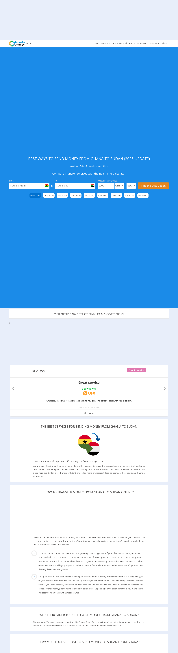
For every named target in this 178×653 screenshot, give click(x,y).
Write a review (136, 370)
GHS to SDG (35, 195)
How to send (120, 43)
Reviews (141, 43)
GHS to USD (48, 195)
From (11, 181)
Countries (154, 43)
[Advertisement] (89, 19)
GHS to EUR (62, 195)
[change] (52, 185)
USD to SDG (76, 195)
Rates (132, 43)
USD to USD (89, 195)
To (56, 181)
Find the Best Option (153, 185)
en (28, 43)
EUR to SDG (116, 195)
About (165, 43)
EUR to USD (129, 195)
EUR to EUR (143, 195)
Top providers (103, 43)
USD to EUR (102, 195)
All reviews (89, 413)
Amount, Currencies (107, 181)
